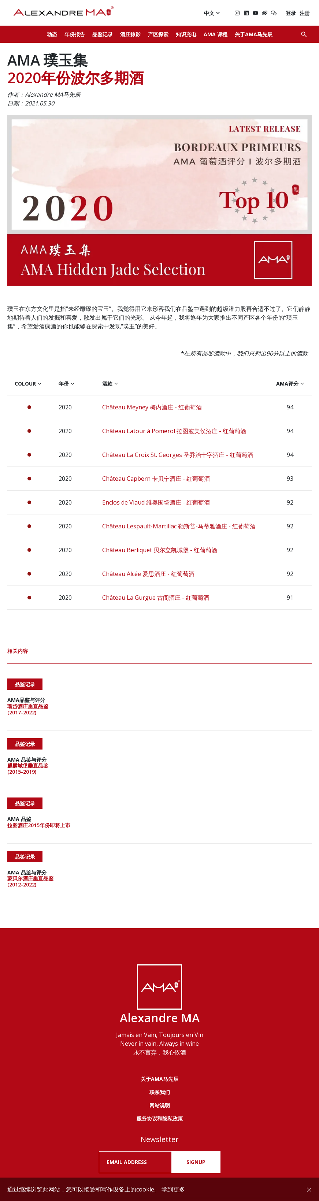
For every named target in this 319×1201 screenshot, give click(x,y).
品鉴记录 (102, 34)
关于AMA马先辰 (253, 34)
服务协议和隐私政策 (160, 1079)
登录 (291, 13)
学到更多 (173, 1189)
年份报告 (74, 34)
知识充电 (186, 34)
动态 (52, 34)
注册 (305, 13)
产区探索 (158, 34)
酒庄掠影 (130, 34)
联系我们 (159, 1052)
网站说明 (159, 1066)
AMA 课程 (215, 34)
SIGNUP (195, 1123)
